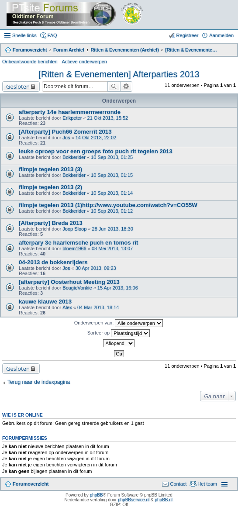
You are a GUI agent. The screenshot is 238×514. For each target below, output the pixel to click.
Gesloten (18, 86)
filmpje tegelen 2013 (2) (50, 187)
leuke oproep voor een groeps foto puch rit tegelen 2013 (95, 151)
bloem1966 (74, 248)
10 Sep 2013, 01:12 (112, 211)
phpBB (96, 495)
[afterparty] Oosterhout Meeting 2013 (69, 282)
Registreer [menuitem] (187, 35)
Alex (67, 307)
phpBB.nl (163, 499)
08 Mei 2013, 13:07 (112, 248)
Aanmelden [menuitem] (221, 35)
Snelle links (24, 35)
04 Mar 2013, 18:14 (98, 307)
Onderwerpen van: (118, 323)
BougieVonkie (77, 287)
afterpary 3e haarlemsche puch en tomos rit (78, 242)
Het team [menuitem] (207, 483)
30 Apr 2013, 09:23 (96, 268)
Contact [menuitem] (178, 483)
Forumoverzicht (31, 483)
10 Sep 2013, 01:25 (112, 157)
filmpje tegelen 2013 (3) (50, 169)
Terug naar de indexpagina (38, 382)
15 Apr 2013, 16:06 (117, 287)
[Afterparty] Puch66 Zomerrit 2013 (65, 131)
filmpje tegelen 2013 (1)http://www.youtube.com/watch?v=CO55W (108, 205)
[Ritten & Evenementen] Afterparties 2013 (119, 74)
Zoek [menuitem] (230, 50)
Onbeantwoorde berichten (30, 61)
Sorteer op (118, 333)
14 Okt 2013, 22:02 (96, 137)
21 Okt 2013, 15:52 (107, 118)
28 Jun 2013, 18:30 (112, 228)
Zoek (114, 86)
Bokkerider (74, 157)
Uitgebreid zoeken (126, 86)
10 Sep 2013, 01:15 (112, 175)
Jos (66, 137)
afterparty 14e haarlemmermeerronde (70, 112)
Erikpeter (72, 118)
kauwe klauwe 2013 (45, 301)
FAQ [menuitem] (52, 35)
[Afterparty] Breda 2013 (51, 223)
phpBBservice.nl (133, 499)
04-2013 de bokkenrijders (53, 262)
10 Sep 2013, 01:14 (112, 193)
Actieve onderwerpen (84, 61)
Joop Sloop (74, 228)
